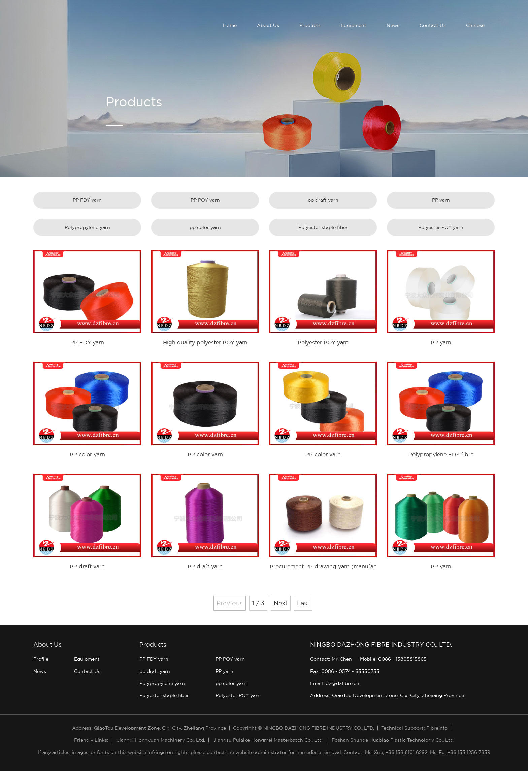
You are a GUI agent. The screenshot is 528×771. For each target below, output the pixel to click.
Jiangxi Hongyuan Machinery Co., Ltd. (161, 740)
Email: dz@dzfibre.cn (334, 683)
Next (281, 603)
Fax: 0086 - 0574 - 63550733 (345, 671)
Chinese (475, 25)
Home (230, 25)
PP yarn (441, 200)
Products (310, 25)
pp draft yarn (323, 200)
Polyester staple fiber (323, 227)
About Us (268, 25)
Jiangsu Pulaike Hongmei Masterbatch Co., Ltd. (268, 740)
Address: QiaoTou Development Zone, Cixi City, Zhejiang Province (387, 695)
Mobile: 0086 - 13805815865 (393, 659)
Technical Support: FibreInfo (414, 728)
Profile (40, 659)
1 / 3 (258, 603)
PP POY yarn (205, 200)
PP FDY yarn (87, 200)
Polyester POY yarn (440, 227)
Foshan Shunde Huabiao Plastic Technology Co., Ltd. (393, 740)
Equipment (353, 25)
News (393, 25)
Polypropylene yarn (87, 227)
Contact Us (433, 25)
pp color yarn (205, 227)
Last (303, 603)
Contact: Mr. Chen (331, 659)
